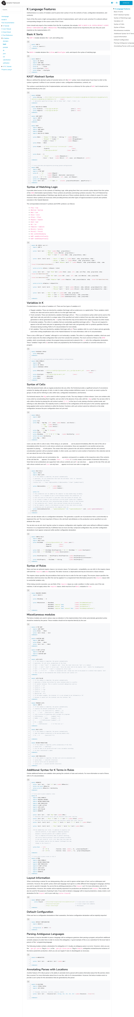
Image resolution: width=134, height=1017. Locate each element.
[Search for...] (11, 9)
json (4, 54)
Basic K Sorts (118, 12)
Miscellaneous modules (122, 30)
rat (4, 57)
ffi (3, 50)
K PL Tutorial (7, 66)
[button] (113, 3)
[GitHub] (116, 3)
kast (4, 44)
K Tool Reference (7, 35)
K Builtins (6, 38)
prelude (5, 47)
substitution (7, 60)
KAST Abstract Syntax (121, 15)
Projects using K (6, 70)
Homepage (5, 16)
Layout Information (120, 37)
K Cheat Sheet (6, 32)
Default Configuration (121, 40)
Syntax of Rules (119, 27)
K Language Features (122, 9)
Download (126, 3)
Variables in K (118, 21)
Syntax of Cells (119, 24)
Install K (4, 20)
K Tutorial (6, 26)
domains (5, 41)
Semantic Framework (10, 3)
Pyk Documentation (7, 23)
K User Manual (6, 29)
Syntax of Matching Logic (122, 18)
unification (6, 63)
